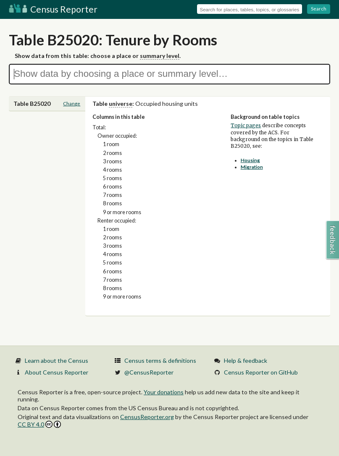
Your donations (164, 392)
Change (71, 103)
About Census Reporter (56, 372)
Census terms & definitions (160, 360)
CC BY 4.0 (39, 424)
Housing (250, 160)
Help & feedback (245, 360)
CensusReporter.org (147, 416)
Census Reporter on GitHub (261, 372)
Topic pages (246, 125)
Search (318, 8)
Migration (252, 167)
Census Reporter (53, 9)
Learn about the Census (56, 360)
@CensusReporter (148, 372)
